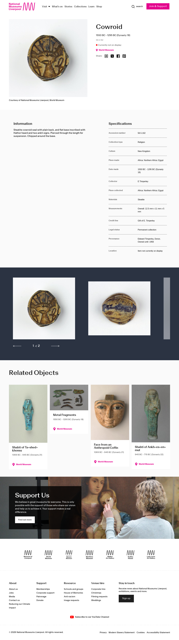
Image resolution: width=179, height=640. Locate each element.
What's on (57, 6)
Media (12, 597)
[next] (55, 346)
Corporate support (45, 593)
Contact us (14, 600)
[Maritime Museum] (89, 554)
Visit (44, 6)
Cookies (141, 632)
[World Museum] (48, 554)
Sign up (126, 598)
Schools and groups (73, 589)
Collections (80, 6)
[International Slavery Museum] (69, 554)
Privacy (103, 632)
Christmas (96, 593)
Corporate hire (98, 589)
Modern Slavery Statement (122, 632)
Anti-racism (69, 597)
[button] (45, 310)
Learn (91, 6)
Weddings (96, 600)
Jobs (11, 593)
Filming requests (99, 597)
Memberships (43, 589)
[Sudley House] (130, 554)
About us (13, 589)
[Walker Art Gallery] (110, 554)
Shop (99, 6)
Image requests (71, 600)
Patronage (41, 597)
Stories (68, 6)
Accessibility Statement (158, 632)
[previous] (17, 346)
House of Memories (73, 593)
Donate (40, 600)
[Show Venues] (49, 6)
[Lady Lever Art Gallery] (151, 554)
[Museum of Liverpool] (28, 554)
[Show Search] (137, 6)
